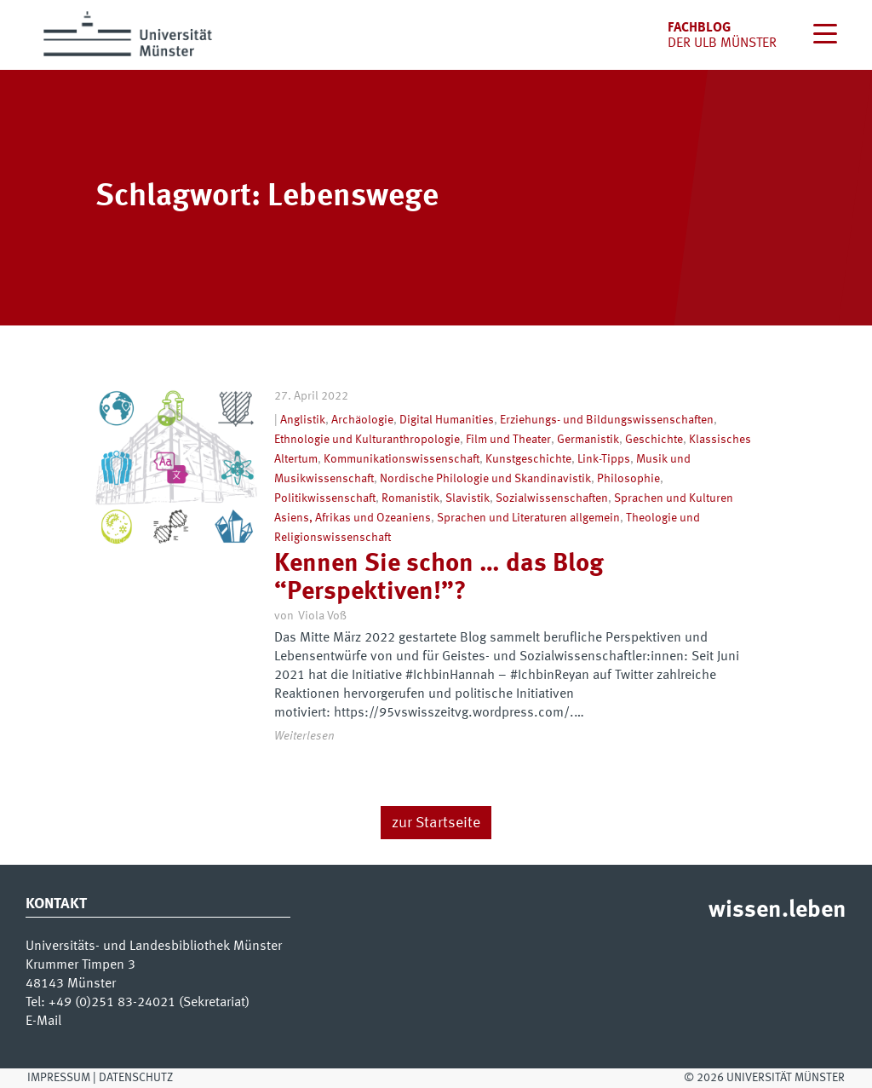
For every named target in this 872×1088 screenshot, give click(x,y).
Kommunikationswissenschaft (401, 459)
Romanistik (410, 498)
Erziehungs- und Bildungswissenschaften (607, 420)
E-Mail (43, 1021)
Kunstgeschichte (528, 459)
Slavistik (467, 498)
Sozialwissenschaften (552, 498)
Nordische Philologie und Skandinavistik (485, 479)
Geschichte (654, 440)
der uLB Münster (722, 43)
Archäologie (362, 420)
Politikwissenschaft (325, 498)
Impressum (58, 1078)
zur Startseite (436, 823)
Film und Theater (508, 440)
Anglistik (302, 420)
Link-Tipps (603, 459)
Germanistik (588, 440)
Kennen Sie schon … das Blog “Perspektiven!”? (439, 578)
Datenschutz (136, 1078)
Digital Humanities (446, 420)
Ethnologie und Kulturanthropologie (367, 440)
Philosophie (628, 479)
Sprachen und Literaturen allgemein (528, 518)
